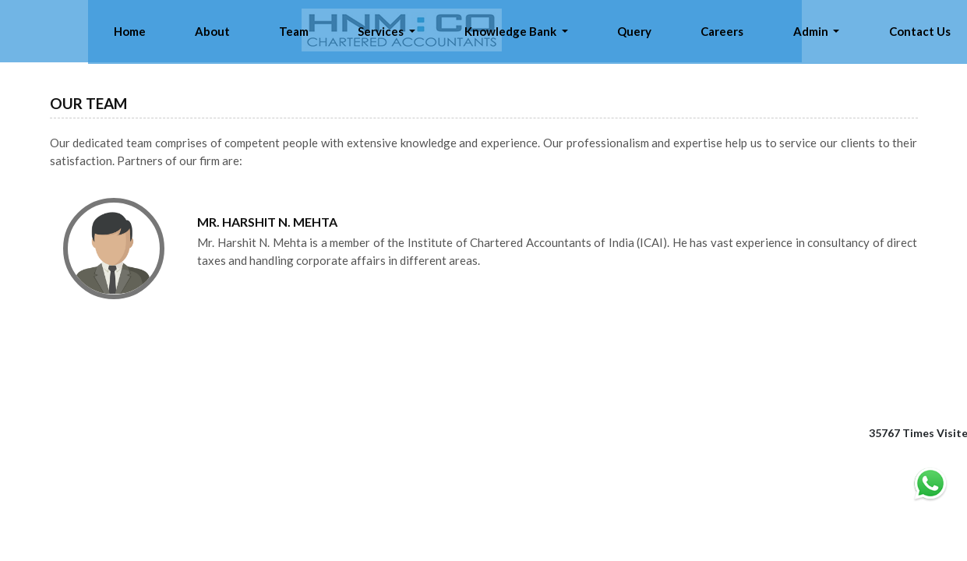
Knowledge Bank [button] (637, 31)
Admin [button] (853, 31)
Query (732, 31)
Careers (792, 31)
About (421, 31)
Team (474, 31)
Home (366, 31)
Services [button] (535, 31)
